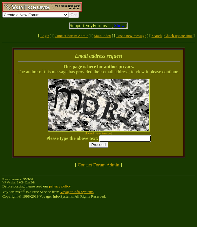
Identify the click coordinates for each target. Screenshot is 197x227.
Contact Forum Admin (71, 35)
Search (156, 35)
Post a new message (131, 35)
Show (119, 25)
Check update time (178, 35)
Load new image (98, 133)
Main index (102, 35)
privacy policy (59, 186)
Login (44, 35)
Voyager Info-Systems (77, 192)
